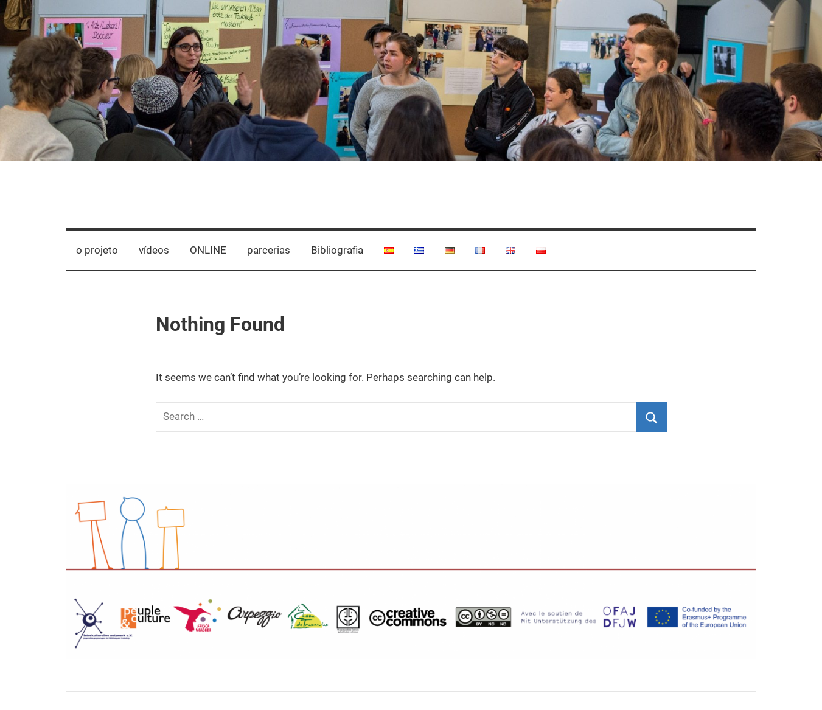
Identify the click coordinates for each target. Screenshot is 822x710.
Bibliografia (337, 250)
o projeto (97, 250)
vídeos (154, 250)
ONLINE (208, 250)
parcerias (268, 250)
